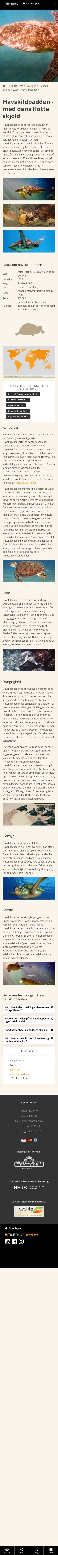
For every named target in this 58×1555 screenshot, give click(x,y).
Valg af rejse (17, 1060)
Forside (7, 1551)
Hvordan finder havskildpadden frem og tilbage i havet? (29, 1009)
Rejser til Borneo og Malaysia (22, 394)
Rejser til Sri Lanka (17, 411)
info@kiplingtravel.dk (32, 1121)
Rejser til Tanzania (17, 399)
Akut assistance (20, 1078)
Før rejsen (15, 1065)
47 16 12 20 (33, 1126)
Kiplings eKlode (20, 1074)
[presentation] (55, 3)
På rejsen (15, 1070)
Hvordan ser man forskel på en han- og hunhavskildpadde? (29, 1040)
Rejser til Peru (15, 405)
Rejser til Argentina (18, 416)
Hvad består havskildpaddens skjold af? (29, 1030)
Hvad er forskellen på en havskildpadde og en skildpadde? (29, 1020)
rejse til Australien (26, 482)
